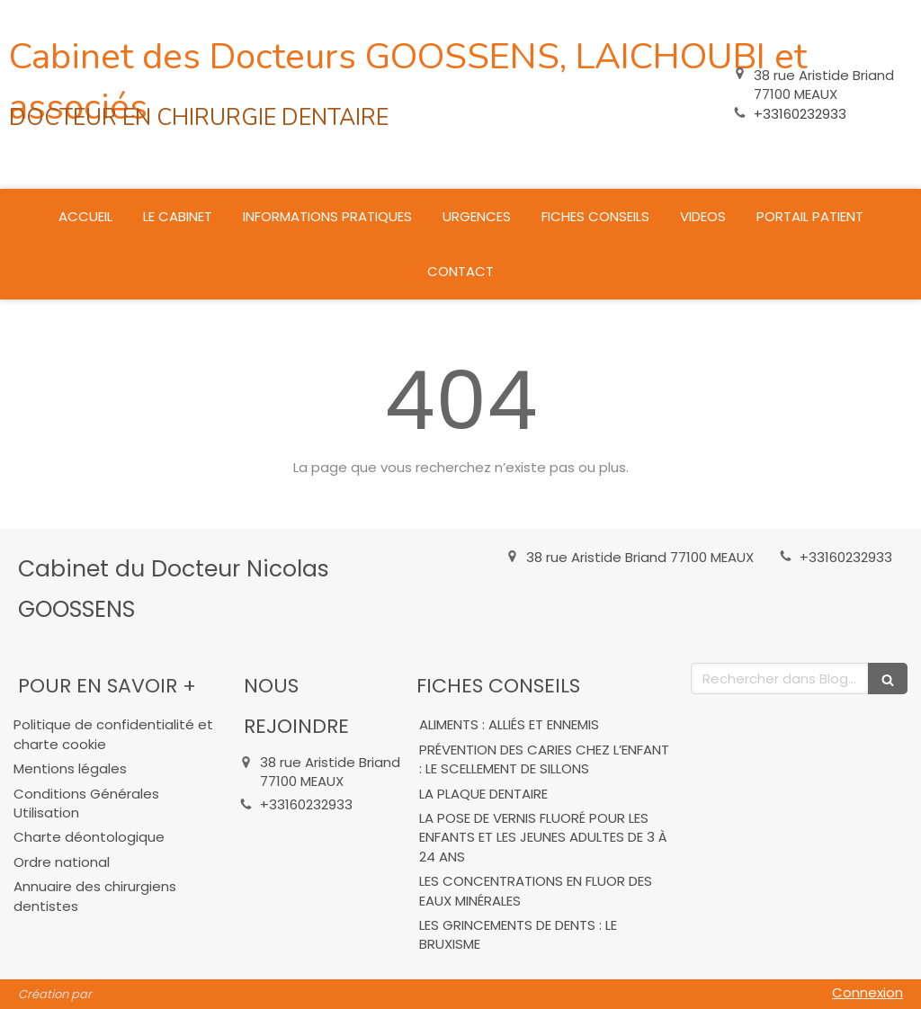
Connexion (867, 992)
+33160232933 (800, 113)
